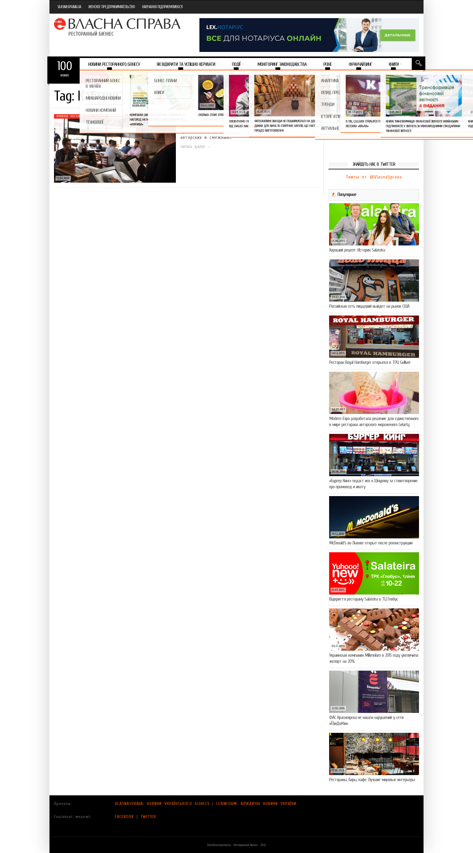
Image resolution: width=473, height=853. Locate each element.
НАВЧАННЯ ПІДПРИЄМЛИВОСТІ (162, 7)
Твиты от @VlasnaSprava (374, 177)
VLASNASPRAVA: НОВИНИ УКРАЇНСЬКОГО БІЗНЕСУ (162, 803)
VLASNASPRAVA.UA (69, 7)
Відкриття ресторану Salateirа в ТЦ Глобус (363, 599)
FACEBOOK (124, 816)
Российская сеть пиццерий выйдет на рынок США (369, 306)
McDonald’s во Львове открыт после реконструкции (370, 543)
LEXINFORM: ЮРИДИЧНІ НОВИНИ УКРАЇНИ (256, 803)
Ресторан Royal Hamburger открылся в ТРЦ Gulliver (370, 362)
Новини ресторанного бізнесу (81, 116)
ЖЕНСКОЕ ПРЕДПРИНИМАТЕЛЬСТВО (111, 7)
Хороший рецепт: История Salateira (357, 250)
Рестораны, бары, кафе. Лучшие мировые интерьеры (372, 779)
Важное (91, 76)
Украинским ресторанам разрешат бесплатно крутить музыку (245, 118)
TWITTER (148, 816)
